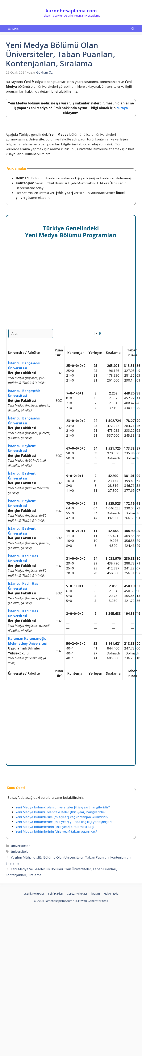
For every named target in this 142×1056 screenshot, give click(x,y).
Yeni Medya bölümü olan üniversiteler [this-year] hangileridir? (63, 807)
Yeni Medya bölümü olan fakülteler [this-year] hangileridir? (61, 812)
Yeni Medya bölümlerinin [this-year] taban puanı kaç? (56, 831)
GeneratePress (98, 901)
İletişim (95, 893)
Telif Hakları (55, 893)
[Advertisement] (39, 287)
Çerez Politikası (77, 893)
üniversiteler (20, 846)
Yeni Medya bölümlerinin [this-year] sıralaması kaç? (55, 826)
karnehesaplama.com (71, 10)
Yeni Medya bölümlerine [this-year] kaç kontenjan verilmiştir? (62, 817)
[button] (133, 28)
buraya (122, 108)
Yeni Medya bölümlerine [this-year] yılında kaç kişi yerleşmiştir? (64, 821)
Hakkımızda (111, 893)
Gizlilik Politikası (34, 893)
